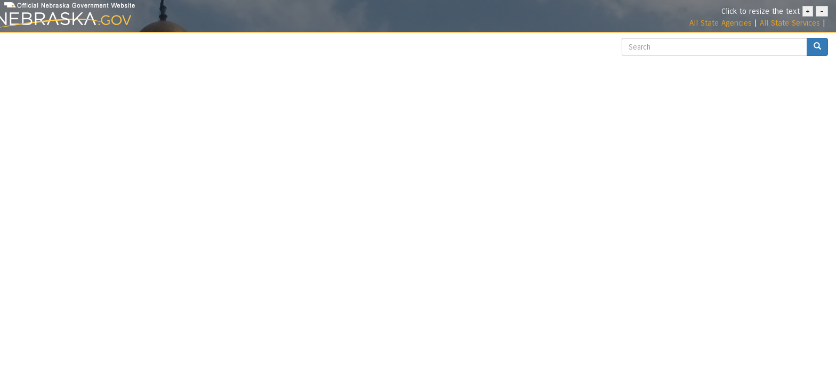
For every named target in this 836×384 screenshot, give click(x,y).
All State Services (790, 23)
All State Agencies (720, 23)
